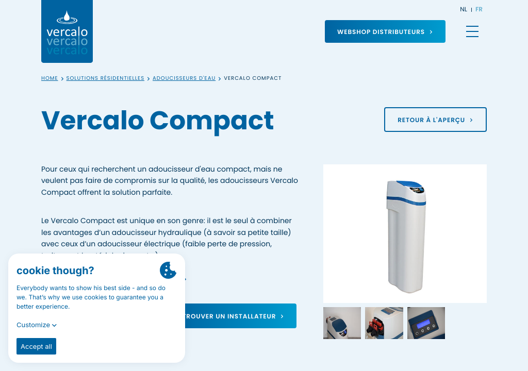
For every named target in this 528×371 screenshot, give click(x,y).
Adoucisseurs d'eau (184, 78)
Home (49, 78)
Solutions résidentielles (106, 78)
